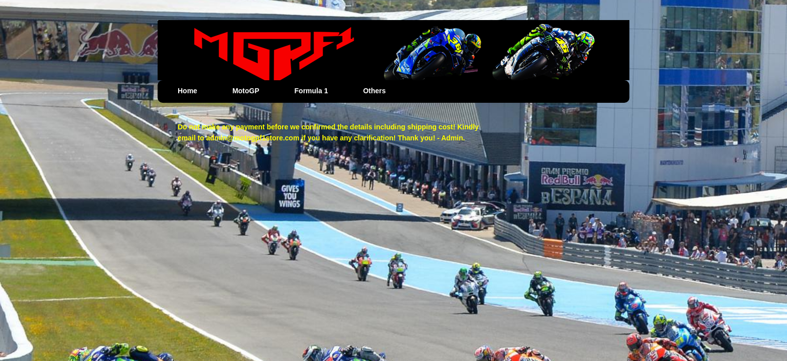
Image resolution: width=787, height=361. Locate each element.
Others (374, 91)
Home (187, 91)
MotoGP (245, 91)
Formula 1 (311, 91)
